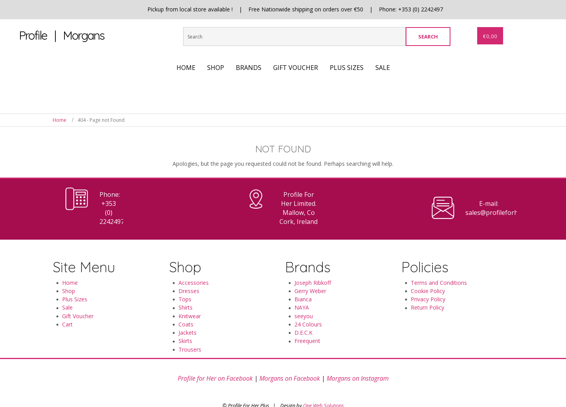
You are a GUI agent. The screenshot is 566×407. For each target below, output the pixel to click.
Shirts (185, 289)
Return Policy (427, 289)
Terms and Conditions (439, 264)
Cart (67, 306)
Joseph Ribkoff (312, 264)
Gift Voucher (78, 298)
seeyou (303, 298)
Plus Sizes (74, 281)
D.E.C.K (303, 314)
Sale (67, 289)
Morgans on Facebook (289, 360)
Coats (185, 306)
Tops (184, 281)
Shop (68, 273)
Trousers (189, 331)
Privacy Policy (428, 281)
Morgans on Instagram (358, 360)
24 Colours (308, 306)
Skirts (185, 323)
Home (59, 120)
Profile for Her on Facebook (215, 360)
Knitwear (189, 298)
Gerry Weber (310, 273)
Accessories (193, 264)
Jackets (187, 314)
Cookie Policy (428, 273)
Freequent (307, 323)
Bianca (303, 281)
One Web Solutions (323, 387)
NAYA (301, 289)
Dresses (188, 273)
